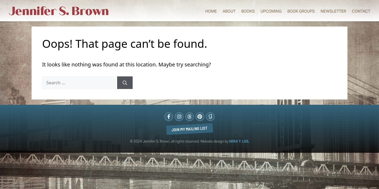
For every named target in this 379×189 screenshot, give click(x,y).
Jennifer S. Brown (59, 11)
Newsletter (333, 11)
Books (248, 11)
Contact (361, 11)
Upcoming (271, 11)
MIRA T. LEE (238, 141)
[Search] (125, 82)
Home (211, 11)
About (229, 11)
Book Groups (301, 11)
